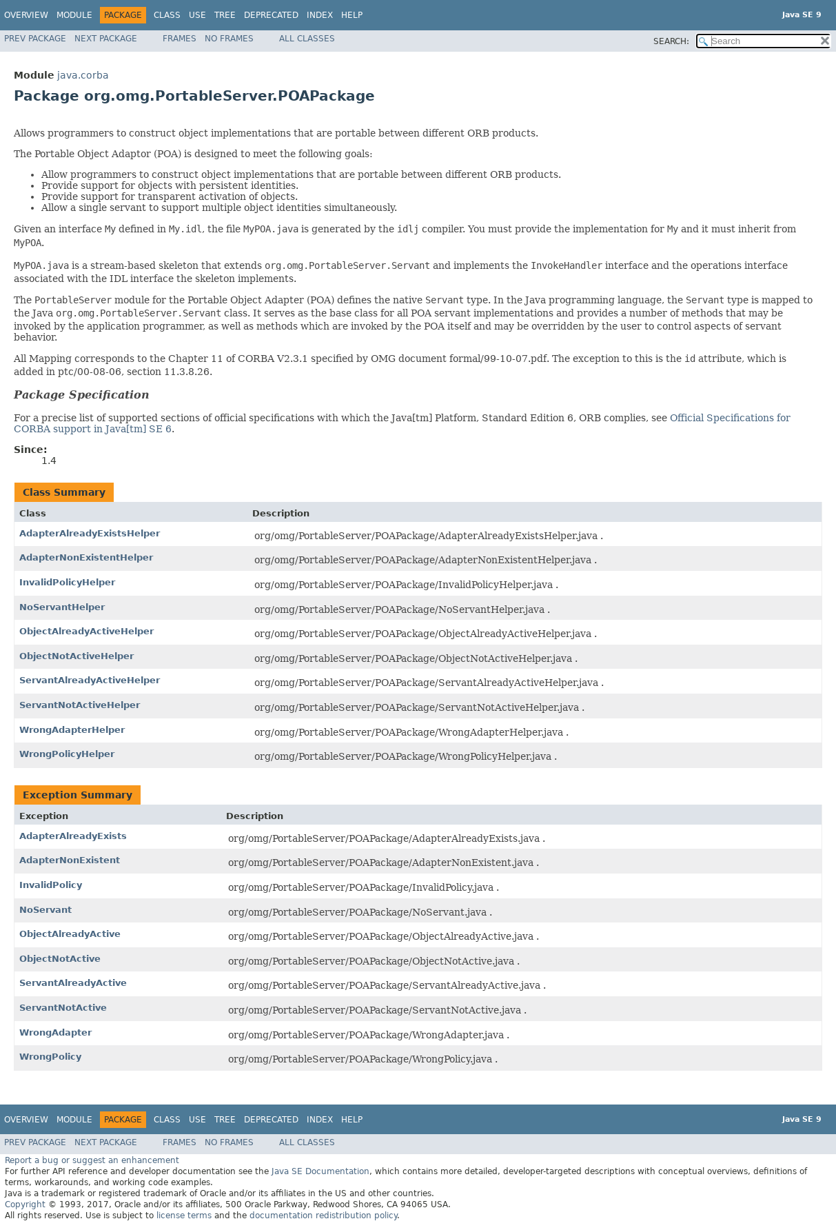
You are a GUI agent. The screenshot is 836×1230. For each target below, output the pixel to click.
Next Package (105, 38)
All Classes (307, 38)
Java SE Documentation (320, 1171)
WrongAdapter (55, 1032)
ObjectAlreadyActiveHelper (86, 631)
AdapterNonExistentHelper (86, 557)
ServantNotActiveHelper (79, 705)
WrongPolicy (50, 1056)
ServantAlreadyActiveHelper (89, 680)
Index (320, 15)
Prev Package (35, 38)
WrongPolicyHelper (66, 754)
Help (352, 15)
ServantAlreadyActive (73, 983)
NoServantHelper (62, 607)
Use (197, 15)
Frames (179, 38)
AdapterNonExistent (69, 860)
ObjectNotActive (60, 959)
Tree (225, 15)
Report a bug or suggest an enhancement (92, 1160)
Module (74, 15)
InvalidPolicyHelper (67, 582)
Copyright (25, 1204)
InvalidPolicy (50, 885)
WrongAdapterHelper (72, 730)
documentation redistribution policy (323, 1215)
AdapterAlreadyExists (73, 836)
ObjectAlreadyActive (70, 934)
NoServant (45, 910)
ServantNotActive (63, 1007)
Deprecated (271, 15)
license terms (184, 1215)
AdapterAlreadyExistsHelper (89, 533)
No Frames (229, 38)
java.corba (83, 75)
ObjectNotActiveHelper (76, 656)
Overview (26, 15)
